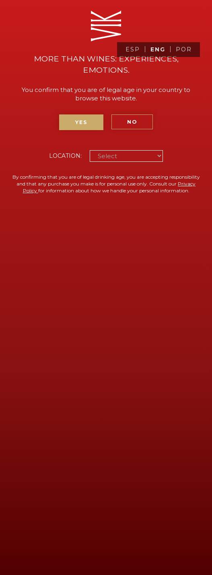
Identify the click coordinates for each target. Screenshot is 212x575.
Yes (81, 122)
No (132, 122)
